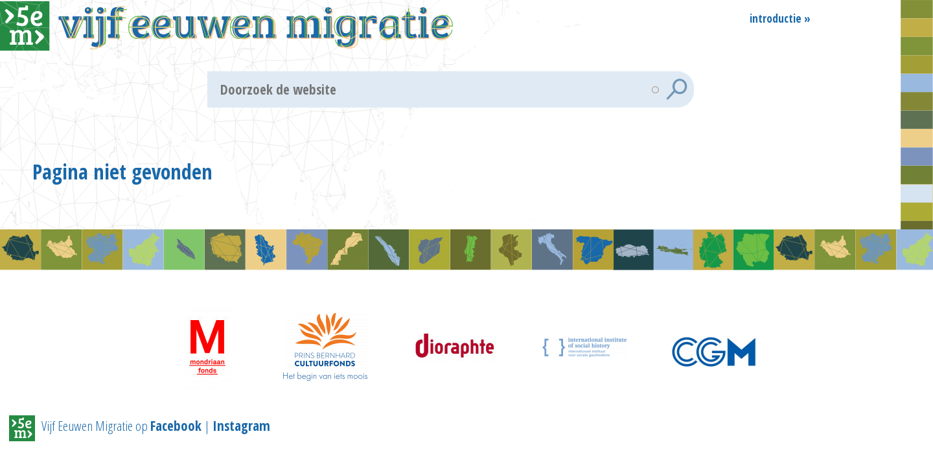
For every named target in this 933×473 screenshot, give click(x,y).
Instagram (241, 431)
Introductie (775, 17)
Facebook (176, 431)
